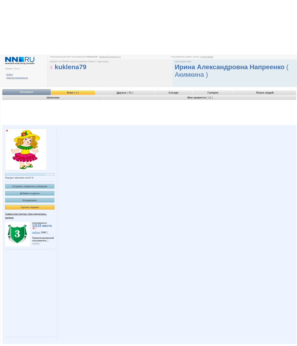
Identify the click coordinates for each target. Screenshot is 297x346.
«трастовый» (207, 56)
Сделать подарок (30, 207)
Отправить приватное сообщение (29, 186)
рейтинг (36, 232)
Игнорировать (30, 200)
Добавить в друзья (29, 193)
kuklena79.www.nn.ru (110, 56)
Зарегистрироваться (17, 78)
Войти (10, 74)
